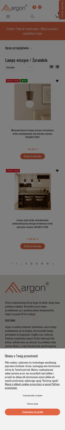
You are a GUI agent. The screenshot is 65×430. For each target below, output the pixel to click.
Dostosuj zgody (32, 403)
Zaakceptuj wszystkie (32, 412)
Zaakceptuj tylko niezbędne (32, 395)
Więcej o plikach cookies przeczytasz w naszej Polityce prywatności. (32, 386)
